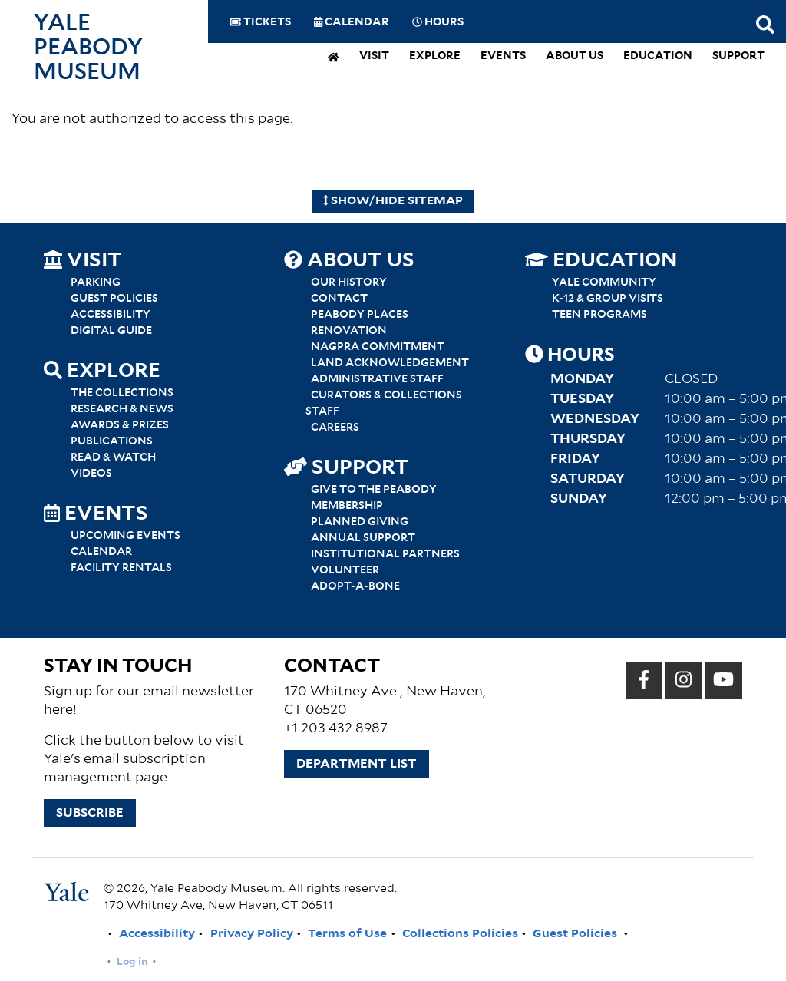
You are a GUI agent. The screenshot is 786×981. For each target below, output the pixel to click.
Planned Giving (359, 522)
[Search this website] (765, 26)
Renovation (349, 330)
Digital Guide (111, 330)
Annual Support (363, 538)
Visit (374, 56)
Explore (435, 56)
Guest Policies (114, 298)
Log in (132, 961)
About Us (574, 56)
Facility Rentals (121, 568)
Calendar (351, 22)
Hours (438, 22)
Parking (96, 282)
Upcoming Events (125, 535)
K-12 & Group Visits (607, 298)
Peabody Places (359, 314)
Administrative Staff (377, 379)
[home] (333, 58)
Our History (349, 282)
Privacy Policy (251, 934)
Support (738, 56)
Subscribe (90, 813)
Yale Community (604, 282)
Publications (112, 441)
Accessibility (110, 314)
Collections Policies (460, 934)
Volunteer (345, 570)
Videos (91, 473)
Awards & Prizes (120, 425)
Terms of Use (347, 934)
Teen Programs (599, 314)
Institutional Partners (385, 554)
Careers (335, 427)
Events (503, 56)
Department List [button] (356, 764)
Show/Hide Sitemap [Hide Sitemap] (393, 200)
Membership (347, 505)
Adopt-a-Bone (355, 586)
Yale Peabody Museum (88, 47)
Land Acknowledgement (390, 363)
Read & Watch (113, 457)
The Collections (122, 393)
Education (657, 56)
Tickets (260, 22)
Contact (339, 298)
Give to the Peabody (374, 489)
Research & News (122, 409)
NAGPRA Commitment (377, 347)
